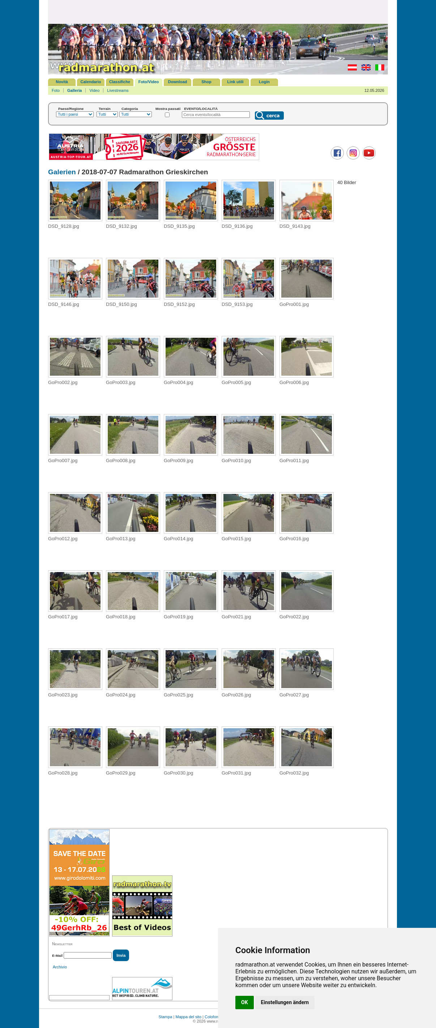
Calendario (91, 82)
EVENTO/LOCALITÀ (201, 109)
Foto (56, 90)
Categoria (129, 109)
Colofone (213, 1017)
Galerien (62, 172)
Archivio (60, 967)
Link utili (235, 82)
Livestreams (117, 90)
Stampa (165, 1017)
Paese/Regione (71, 109)
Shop (206, 82)
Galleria (74, 90)
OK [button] (244, 1002)
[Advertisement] (218, 11)
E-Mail (57, 955)
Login (264, 82)
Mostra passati (167, 109)
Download (177, 82)
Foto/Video (148, 82)
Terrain (105, 109)
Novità (62, 82)
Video (94, 90)
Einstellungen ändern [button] (285, 1002)
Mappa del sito (188, 1017)
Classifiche (119, 82)
